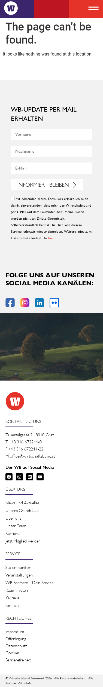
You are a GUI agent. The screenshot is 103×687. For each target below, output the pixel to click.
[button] (93, 8)
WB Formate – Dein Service (29, 582)
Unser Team (15, 526)
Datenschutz (16, 646)
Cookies (12, 653)
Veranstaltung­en (19, 575)
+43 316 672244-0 (25, 442)
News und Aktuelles (22, 503)
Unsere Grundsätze (21, 510)
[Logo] (11, 8)
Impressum (14, 631)
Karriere (12, 533)
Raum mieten (16, 590)
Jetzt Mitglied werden (23, 541)
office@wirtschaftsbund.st (32, 456)
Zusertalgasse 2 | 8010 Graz (29, 435)
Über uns (13, 518)
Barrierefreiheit (18, 660)
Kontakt (12, 605)
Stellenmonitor (18, 567)
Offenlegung (15, 639)
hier (51, 238)
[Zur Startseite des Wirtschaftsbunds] (15, 401)
